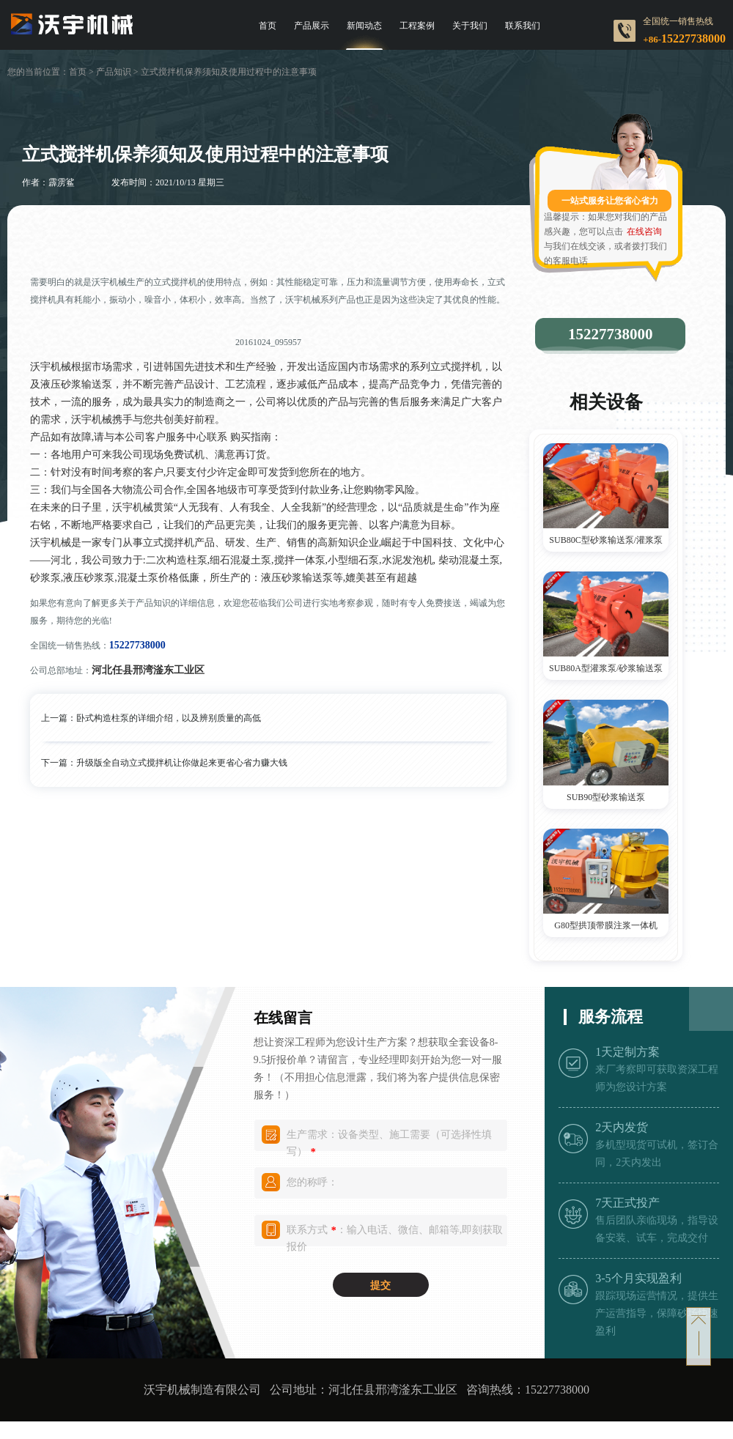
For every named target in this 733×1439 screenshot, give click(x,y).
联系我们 (522, 25)
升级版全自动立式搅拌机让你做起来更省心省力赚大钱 (181, 763)
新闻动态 (364, 25)
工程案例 (417, 25)
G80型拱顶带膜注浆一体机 (606, 925)
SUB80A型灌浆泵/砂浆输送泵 (606, 668)
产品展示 (311, 25)
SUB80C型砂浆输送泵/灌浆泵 (606, 540)
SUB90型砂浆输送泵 (606, 797)
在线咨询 (644, 231)
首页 (267, 25)
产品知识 (113, 72)
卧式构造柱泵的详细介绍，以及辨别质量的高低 (168, 718)
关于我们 (469, 25)
